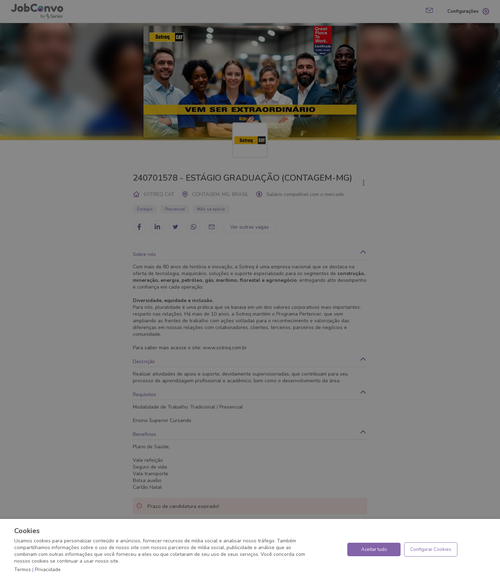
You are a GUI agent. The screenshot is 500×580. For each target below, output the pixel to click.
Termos (22, 569)
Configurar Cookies (430, 549)
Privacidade (48, 569)
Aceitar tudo (374, 549)
